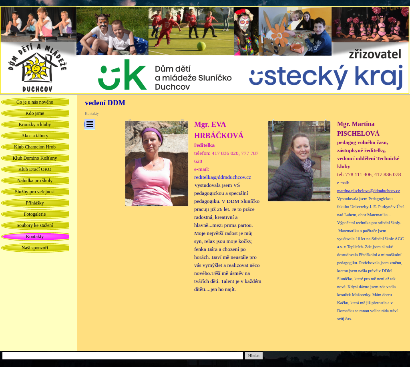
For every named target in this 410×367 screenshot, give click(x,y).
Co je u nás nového (34, 102)
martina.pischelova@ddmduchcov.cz (368, 191)
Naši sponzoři (35, 248)
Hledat (253, 355)
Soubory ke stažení (34, 225)
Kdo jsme (35, 113)
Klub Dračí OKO (35, 169)
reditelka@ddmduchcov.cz (222, 177)
